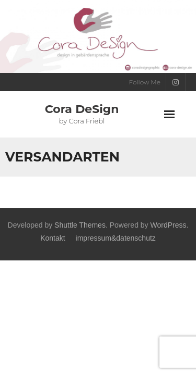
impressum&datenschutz (116, 238)
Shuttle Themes (80, 225)
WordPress (169, 225)
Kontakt (52, 238)
